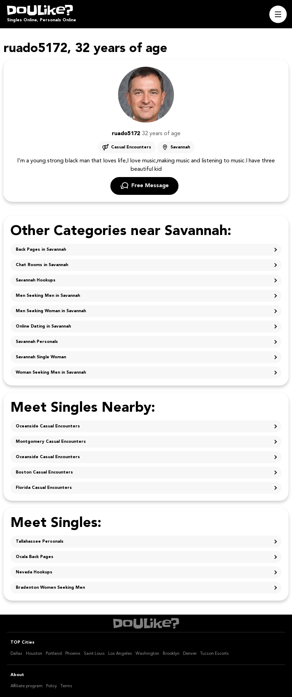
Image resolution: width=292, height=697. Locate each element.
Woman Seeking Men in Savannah (51, 372)
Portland (54, 654)
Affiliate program (26, 686)
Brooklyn (171, 654)
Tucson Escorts (214, 654)
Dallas (16, 654)
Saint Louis (94, 654)
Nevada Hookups (34, 572)
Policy (51, 686)
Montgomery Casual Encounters (51, 442)
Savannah (180, 147)
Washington (147, 654)
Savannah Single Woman (41, 357)
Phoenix (72, 654)
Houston (34, 654)
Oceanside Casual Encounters (48, 426)
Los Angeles (120, 654)
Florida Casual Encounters (44, 488)
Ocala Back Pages (34, 557)
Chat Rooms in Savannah (42, 265)
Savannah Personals (37, 342)
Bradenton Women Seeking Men (50, 588)
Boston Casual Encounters (44, 472)
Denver (190, 654)
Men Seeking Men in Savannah (48, 296)
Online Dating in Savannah (43, 326)
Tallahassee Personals (40, 542)
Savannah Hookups (36, 280)
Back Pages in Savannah (41, 250)
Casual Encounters (131, 147)
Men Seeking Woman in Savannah (51, 311)
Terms (66, 686)
